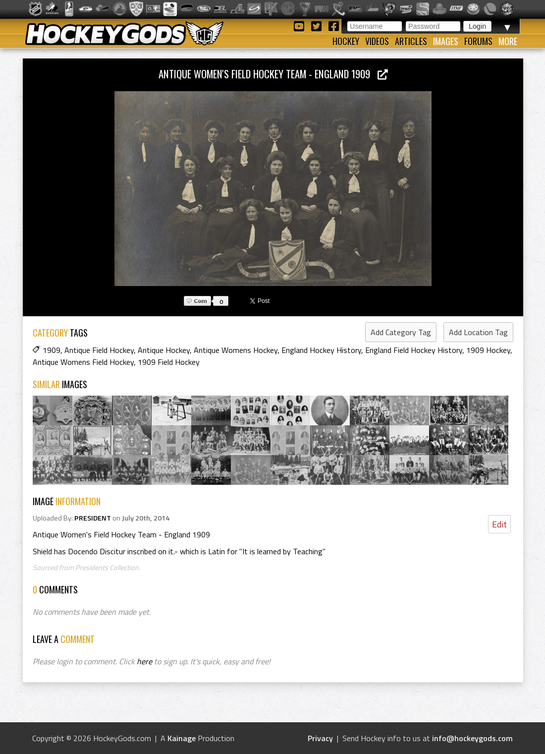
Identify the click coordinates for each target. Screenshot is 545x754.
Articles (411, 41)
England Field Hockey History (413, 350)
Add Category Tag (401, 332)
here (144, 661)
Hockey (345, 41)
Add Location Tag (478, 332)
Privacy (320, 738)
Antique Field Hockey (99, 350)
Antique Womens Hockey (235, 350)
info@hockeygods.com (472, 738)
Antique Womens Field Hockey (83, 362)
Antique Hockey (164, 350)
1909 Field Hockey (169, 362)
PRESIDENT (92, 518)
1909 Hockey (488, 350)
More (507, 41)
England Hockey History (321, 350)
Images (445, 41)
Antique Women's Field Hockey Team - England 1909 (273, 73)
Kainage (181, 738)
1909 (51, 350)
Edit (499, 524)
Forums (478, 41)
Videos (377, 41)
